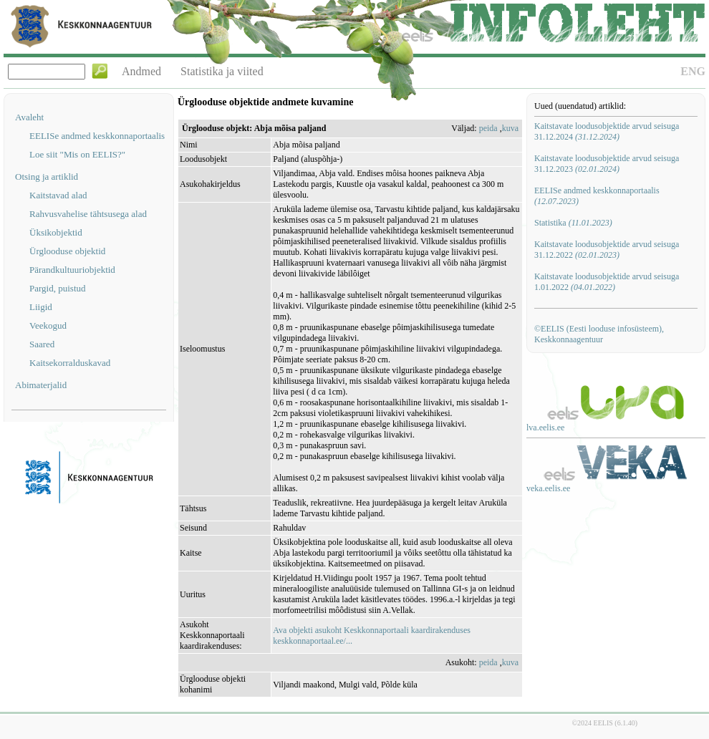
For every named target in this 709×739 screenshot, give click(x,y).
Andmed (141, 71)
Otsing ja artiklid (46, 176)
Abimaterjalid (41, 385)
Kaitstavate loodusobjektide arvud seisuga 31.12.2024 (606, 131)
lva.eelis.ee (545, 427)
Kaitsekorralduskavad (69, 362)
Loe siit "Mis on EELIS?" (77, 154)
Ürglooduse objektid (67, 251)
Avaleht (29, 117)
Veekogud (48, 325)
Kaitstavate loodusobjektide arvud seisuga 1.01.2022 (606, 281)
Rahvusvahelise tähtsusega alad (88, 213)
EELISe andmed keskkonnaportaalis (97, 135)
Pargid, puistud (57, 288)
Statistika (573, 223)
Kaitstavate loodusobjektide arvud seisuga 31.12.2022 (606, 249)
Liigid (40, 306)
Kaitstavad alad (58, 195)
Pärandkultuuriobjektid (72, 269)
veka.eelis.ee (548, 488)
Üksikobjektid (55, 232)
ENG (692, 71)
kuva (510, 128)
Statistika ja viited (222, 71)
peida (488, 128)
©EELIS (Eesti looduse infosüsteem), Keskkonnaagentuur (599, 334)
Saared (41, 344)
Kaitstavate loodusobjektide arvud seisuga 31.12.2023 (606, 163)
